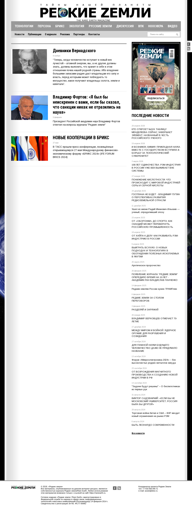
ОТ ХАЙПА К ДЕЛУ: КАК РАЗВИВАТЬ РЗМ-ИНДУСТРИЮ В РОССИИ (155, 237)
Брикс (60, 26)
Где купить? (156, 103)
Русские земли (100, 26)
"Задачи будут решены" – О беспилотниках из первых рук (156, 388)
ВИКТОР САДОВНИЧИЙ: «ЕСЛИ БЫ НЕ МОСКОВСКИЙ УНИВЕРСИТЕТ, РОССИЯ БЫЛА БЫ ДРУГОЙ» (154, 401)
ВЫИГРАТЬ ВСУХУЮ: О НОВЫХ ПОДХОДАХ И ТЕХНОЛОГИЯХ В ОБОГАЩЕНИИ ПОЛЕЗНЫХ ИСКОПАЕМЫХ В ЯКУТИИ (155, 252)
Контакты (94, 34)
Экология (76, 26)
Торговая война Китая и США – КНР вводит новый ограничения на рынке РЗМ (156, 414)
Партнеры (79, 34)
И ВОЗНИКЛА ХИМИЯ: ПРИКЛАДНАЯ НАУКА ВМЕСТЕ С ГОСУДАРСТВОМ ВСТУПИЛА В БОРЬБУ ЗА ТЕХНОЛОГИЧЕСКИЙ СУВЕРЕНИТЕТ (156, 151)
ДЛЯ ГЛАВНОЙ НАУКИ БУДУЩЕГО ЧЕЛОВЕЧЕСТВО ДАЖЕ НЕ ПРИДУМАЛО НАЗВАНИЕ (154, 348)
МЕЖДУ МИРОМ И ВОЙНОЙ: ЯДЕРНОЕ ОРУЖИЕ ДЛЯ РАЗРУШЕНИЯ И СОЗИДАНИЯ (154, 333)
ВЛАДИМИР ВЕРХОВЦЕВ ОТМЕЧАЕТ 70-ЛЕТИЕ (154, 320)
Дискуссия (125, 26)
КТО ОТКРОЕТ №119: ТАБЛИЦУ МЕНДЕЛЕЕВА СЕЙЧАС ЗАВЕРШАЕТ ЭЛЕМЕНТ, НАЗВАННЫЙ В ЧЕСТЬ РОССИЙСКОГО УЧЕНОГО (152, 134)
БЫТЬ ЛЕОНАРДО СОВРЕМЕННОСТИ (153, 425)
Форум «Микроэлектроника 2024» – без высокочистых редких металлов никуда (154, 361)
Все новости (138, 433)
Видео (172, 26)
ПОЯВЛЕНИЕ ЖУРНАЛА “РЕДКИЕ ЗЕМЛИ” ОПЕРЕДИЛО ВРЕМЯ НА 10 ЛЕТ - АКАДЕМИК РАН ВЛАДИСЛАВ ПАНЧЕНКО (155, 277)
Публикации (34, 34)
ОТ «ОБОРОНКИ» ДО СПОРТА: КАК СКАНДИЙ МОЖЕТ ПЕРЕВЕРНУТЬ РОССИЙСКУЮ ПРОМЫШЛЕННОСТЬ (152, 224)
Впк (141, 26)
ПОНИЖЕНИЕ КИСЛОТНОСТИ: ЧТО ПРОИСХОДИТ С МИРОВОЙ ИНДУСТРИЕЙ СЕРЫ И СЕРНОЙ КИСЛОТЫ (156, 182)
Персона (44, 26)
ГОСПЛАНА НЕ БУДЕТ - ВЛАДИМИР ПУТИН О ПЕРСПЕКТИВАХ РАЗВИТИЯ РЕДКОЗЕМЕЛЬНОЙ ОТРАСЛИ (156, 197)
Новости (19, 34)
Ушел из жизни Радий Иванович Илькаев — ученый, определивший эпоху (156, 210)
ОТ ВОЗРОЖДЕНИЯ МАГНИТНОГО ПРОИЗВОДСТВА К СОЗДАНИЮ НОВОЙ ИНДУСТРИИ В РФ (155, 374)
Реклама (65, 34)
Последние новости (150, 115)
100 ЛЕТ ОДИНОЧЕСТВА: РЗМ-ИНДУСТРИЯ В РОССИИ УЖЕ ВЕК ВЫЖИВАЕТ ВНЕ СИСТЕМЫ (156, 167)
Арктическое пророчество (146, 265)
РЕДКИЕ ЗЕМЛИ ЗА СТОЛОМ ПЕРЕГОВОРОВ (148, 299)
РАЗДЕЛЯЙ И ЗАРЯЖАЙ (145, 309)
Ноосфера (155, 26)
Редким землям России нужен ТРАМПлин (154, 289)
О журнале (51, 34)
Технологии (24, 26)
